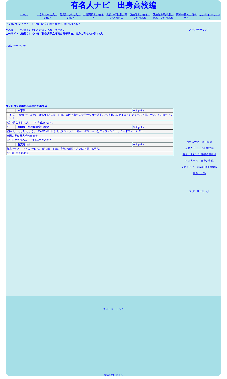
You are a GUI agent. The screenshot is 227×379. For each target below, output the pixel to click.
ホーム (24, 14)
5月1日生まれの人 (17, 140)
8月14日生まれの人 (18, 153)
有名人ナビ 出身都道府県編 (199, 154)
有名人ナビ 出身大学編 (199, 160)
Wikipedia (138, 110)
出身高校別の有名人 (17, 23)
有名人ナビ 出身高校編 (199, 148)
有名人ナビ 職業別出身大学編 (199, 167)
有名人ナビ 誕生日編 (199, 141)
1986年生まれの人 (41, 140)
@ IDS (119, 375)
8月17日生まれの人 (18, 122)
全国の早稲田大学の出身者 (22, 135)
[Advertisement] (90, 70)
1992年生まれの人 (42, 122)
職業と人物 (199, 173)
